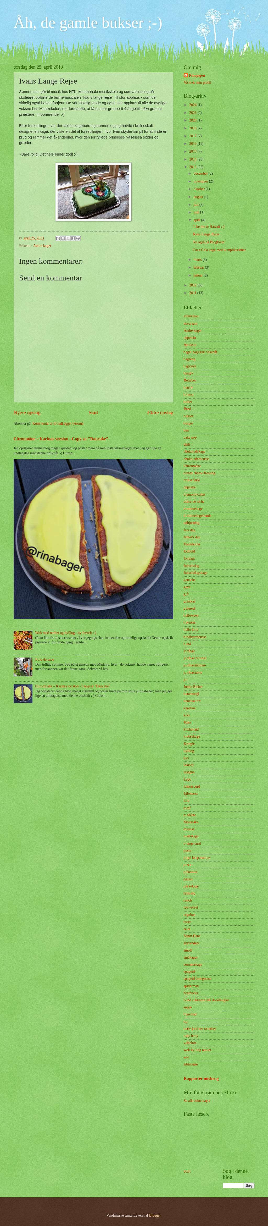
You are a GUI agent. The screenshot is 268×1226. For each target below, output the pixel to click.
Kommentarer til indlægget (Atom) (57, 424)
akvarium (190, 323)
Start (93, 412)
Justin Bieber (193, 687)
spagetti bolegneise (197, 979)
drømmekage (193, 509)
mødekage (191, 836)
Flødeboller (192, 544)
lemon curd (192, 786)
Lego (187, 779)
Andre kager (42, 246)
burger (188, 423)
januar (199, 275)
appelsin (190, 338)
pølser (188, 879)
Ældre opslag (160, 412)
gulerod (189, 608)
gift (186, 594)
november (201, 181)
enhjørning (191, 523)
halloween (191, 615)
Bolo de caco (44, 659)
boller (188, 402)
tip (186, 1022)
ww (186, 1057)
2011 (193, 293)
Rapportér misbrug (201, 1078)
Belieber (190, 380)
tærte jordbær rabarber (200, 1029)
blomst (189, 395)
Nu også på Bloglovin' (209, 242)
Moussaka (191, 822)
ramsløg (189, 893)
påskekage (191, 886)
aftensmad (191, 316)
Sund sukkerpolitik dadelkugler (206, 1000)
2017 (193, 136)
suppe (188, 1007)
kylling (189, 751)
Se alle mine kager (197, 1101)
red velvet (191, 907)
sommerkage (193, 965)
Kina (187, 722)
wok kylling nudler (197, 1050)
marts (198, 260)
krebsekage (192, 736)
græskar (189, 601)
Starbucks (191, 993)
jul (186, 680)
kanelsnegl (191, 694)
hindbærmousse (195, 637)
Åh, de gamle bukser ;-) (88, 22)
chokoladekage (194, 452)
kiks (187, 715)
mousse (189, 829)
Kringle (189, 744)
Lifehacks (191, 794)
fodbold (189, 551)
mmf (187, 808)
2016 (193, 144)
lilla (186, 801)
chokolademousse (196, 459)
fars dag (189, 530)
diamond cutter (194, 494)
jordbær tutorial (195, 658)
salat (187, 929)
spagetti (189, 972)
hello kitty (191, 630)
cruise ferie (192, 480)
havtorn (189, 623)
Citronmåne (192, 466)
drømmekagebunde (197, 516)
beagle (188, 373)
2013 (193, 167)
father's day (192, 537)
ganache (190, 580)
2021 (193, 113)
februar (199, 267)
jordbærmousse (195, 665)
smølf (188, 950)
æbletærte (191, 1064)
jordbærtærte (193, 673)
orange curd (192, 844)
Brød (187, 409)
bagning (189, 359)
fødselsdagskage (195, 573)
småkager (191, 957)
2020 (193, 120)
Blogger (155, 1215)
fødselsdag (191, 566)
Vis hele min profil (197, 83)
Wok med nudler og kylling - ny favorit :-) (65, 633)
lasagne (189, 772)
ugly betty (191, 1036)
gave (187, 587)
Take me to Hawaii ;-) (208, 227)
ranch (188, 900)
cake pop (190, 437)
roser (187, 922)
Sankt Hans (192, 936)
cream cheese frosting (199, 473)
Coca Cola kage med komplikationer (219, 250)
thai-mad (190, 1014)
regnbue (189, 915)
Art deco (190, 345)
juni (197, 212)
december (201, 173)
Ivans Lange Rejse (206, 234)
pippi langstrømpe (197, 858)
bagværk (190, 366)
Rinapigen (197, 76)
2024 (193, 105)
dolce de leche (194, 502)
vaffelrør (190, 1043)
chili (187, 444)
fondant (189, 558)
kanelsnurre (192, 701)
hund (187, 644)
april (197, 220)
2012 (193, 285)
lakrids (189, 765)
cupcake (190, 487)
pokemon (190, 872)
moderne (190, 815)
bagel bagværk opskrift (200, 352)
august (199, 197)
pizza (187, 865)
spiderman (191, 986)
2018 (193, 128)
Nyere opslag (27, 412)
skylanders (191, 943)
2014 (193, 159)
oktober (200, 189)
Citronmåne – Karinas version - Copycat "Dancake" (61, 439)
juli (196, 205)
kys (186, 758)
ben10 (188, 388)
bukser (188, 416)
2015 (193, 151)
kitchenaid (191, 729)
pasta (187, 851)
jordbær (189, 651)
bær (186, 430)
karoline (190, 708)
